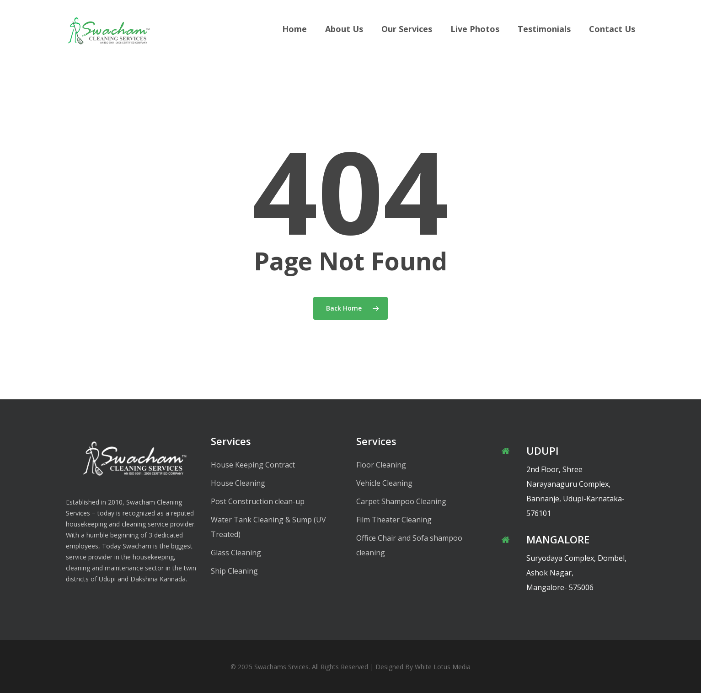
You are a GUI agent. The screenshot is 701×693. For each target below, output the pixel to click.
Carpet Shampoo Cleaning (401, 501)
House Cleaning (238, 483)
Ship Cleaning (234, 571)
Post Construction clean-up (258, 501)
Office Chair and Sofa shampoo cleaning (409, 545)
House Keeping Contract (253, 465)
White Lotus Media (443, 666)
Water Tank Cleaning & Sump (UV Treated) (268, 527)
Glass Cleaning (236, 553)
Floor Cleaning (381, 465)
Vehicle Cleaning (384, 483)
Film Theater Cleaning (394, 520)
